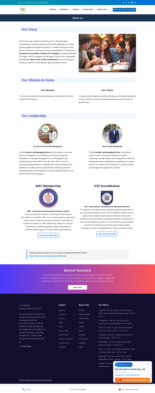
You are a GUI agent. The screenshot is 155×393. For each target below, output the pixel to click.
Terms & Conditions (66, 339)
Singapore (82, 343)
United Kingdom (84, 314)
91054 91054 (26, 346)
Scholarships (88, 9)
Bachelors (64, 9)
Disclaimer (62, 347)
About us (62, 310)
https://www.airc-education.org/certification (47, 256)
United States (83, 318)
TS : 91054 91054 (27, 3)
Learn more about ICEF (107, 234)
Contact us (62, 314)
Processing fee (64, 343)
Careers (61, 318)
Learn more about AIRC (48, 235)
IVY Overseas (47, 380)
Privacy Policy (63, 331)
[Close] (149, 364)
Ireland (81, 326)
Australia (82, 310)
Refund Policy (63, 335)
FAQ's (61, 326)
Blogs (61, 322)
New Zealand (83, 339)
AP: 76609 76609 (42, 3)
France (81, 331)
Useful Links (102, 9)
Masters (53, 9)
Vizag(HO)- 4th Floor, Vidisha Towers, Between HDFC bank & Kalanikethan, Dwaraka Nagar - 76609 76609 (117, 313)
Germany (82, 335)
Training (75, 9)
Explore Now (77, 287)
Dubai (81, 347)
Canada (81, 322)
